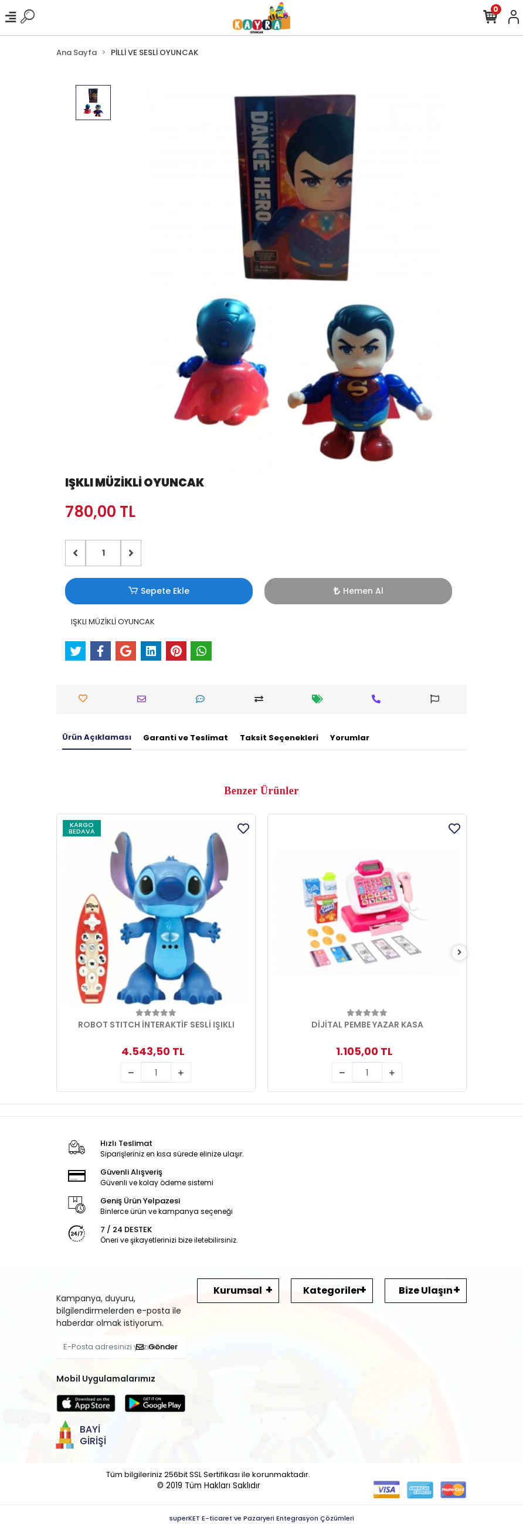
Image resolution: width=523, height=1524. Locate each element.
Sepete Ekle (158, 591)
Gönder (157, 1346)
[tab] (96, 738)
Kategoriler (332, 1290)
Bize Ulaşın (426, 1290)
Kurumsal (237, 1290)
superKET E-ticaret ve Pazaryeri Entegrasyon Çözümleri (261, 1518)
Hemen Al (358, 591)
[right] (460, 953)
